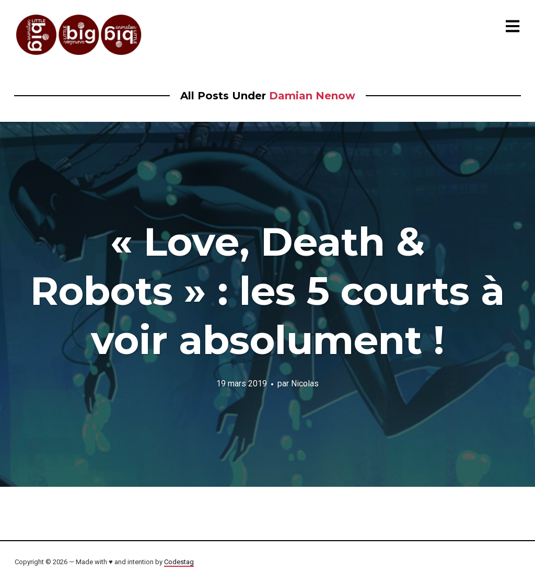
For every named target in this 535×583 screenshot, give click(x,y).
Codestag (179, 562)
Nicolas (305, 383)
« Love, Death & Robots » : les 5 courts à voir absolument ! (267, 291)
